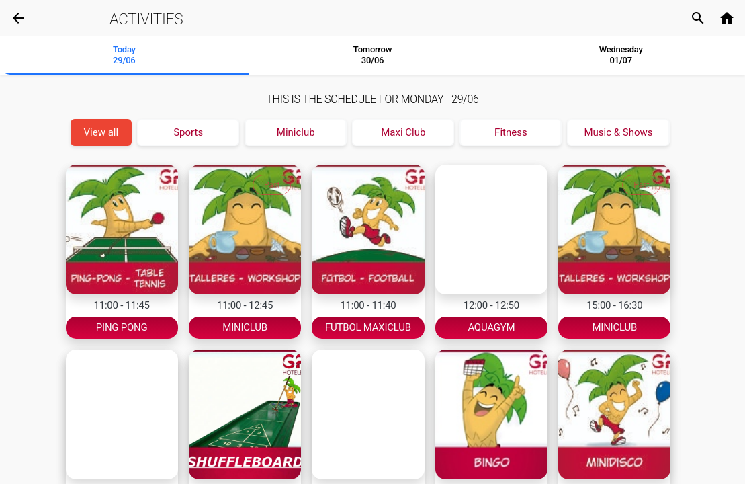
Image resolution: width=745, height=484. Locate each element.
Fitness (510, 132)
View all (101, 132)
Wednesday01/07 (621, 54)
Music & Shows (618, 132)
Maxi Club (403, 132)
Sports (188, 132)
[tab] (124, 56)
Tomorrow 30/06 (372, 54)
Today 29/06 (124, 54)
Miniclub (296, 132)
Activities (146, 19)
